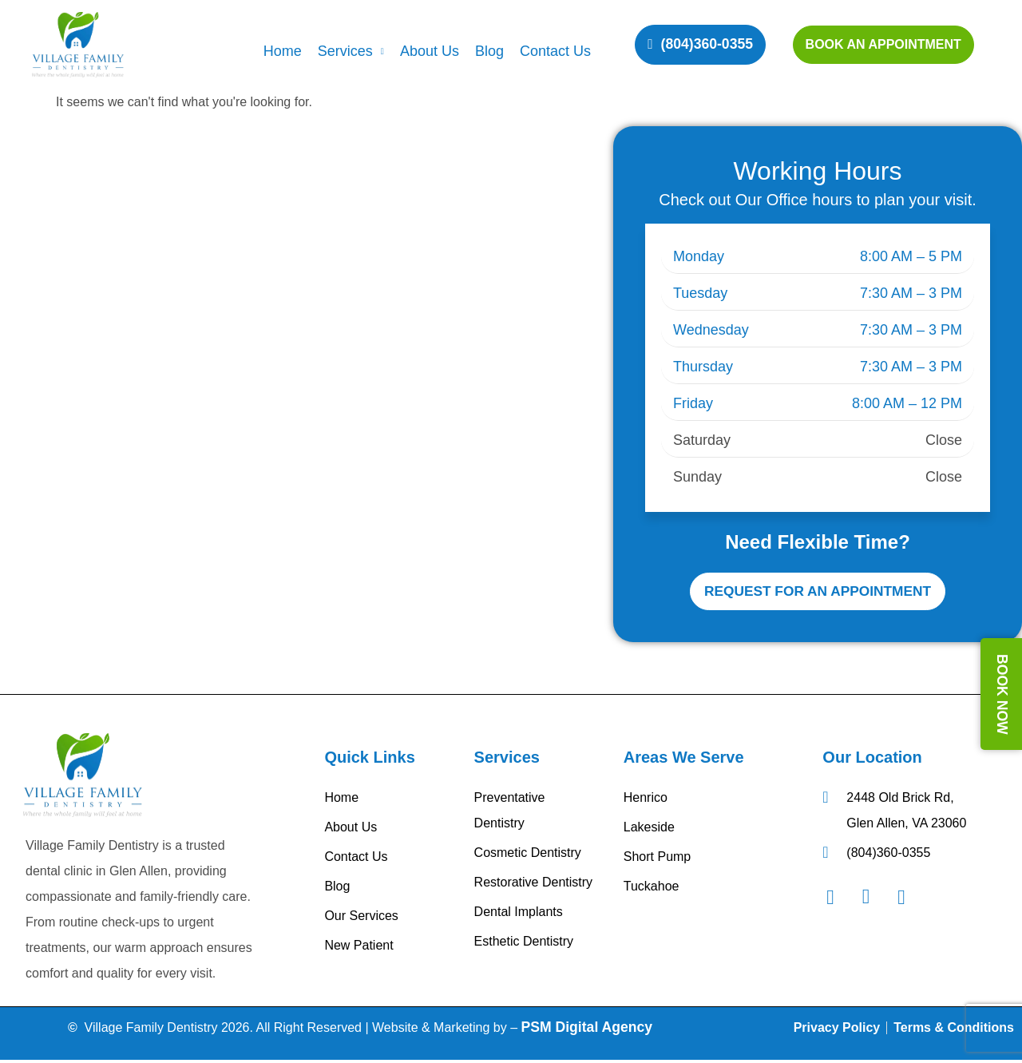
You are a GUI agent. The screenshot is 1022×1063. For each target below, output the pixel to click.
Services (351, 51)
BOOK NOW (1002, 694)
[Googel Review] (909, 900)
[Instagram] (874, 900)
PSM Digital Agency (587, 1029)
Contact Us (555, 51)
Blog (489, 51)
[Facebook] (838, 900)
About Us (429, 51)
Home (282, 51)
